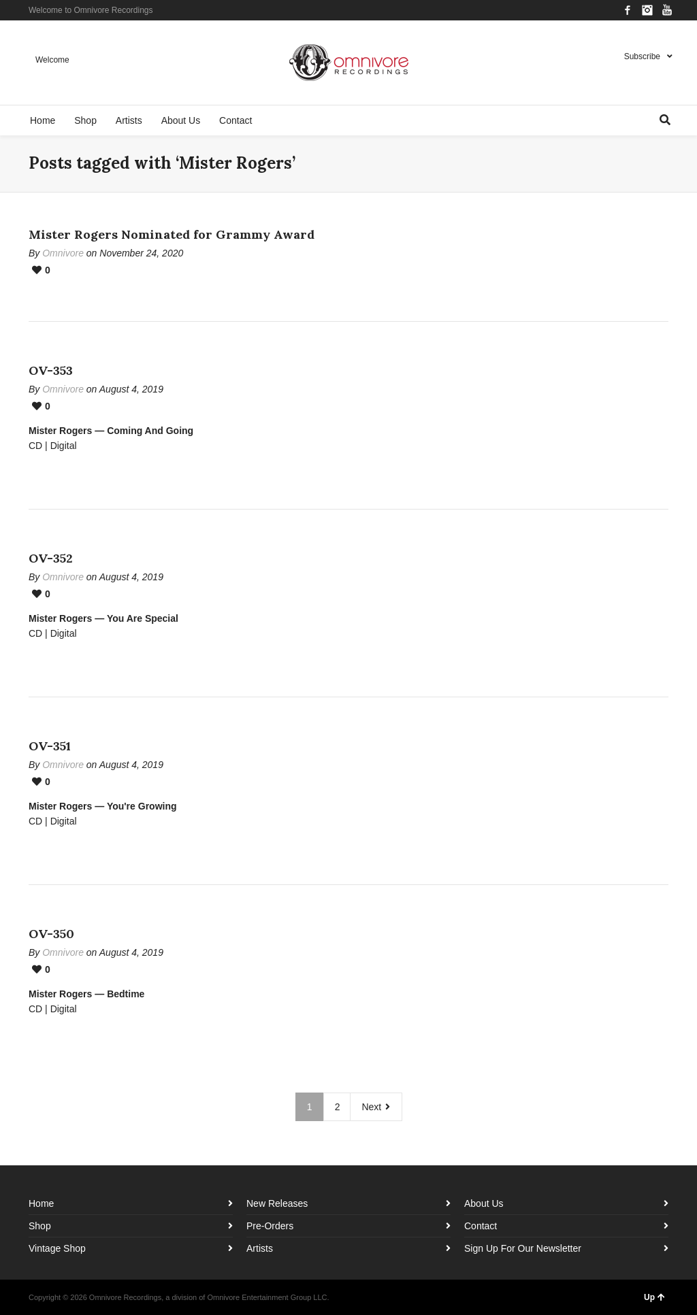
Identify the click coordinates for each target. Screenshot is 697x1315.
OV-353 (51, 370)
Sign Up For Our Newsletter (522, 1248)
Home (41, 1203)
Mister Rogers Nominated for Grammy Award (171, 234)
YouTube (667, 10)
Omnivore (63, 253)
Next (376, 1106)
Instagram (647, 10)
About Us (484, 1203)
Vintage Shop (57, 1248)
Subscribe (642, 56)
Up (654, 1297)
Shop (40, 1225)
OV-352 (51, 558)
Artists (259, 1248)
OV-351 (50, 746)
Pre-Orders (269, 1225)
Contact (480, 1225)
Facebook (627, 10)
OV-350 (51, 934)
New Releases (277, 1203)
